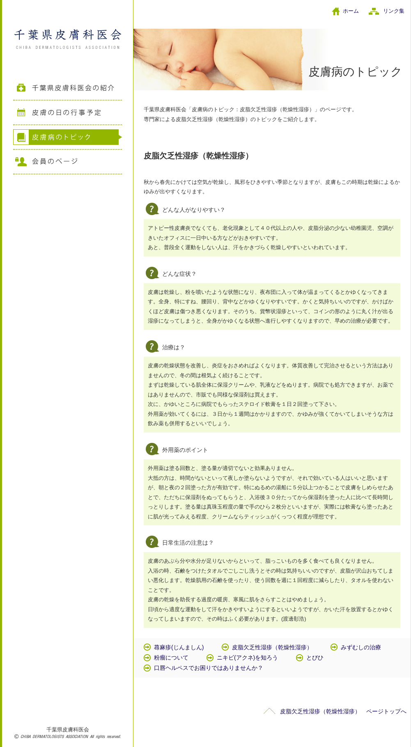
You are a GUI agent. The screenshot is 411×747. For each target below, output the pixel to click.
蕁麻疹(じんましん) (179, 647)
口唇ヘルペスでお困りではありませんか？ (208, 668)
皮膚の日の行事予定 (67, 113)
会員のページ (67, 162)
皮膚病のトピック (67, 137)
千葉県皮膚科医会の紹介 (67, 88)
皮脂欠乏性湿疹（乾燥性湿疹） (272, 647)
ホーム (351, 11)
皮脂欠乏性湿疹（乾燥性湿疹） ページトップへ (343, 711)
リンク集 (393, 11)
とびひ (315, 657)
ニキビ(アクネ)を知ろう (247, 657)
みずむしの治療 (361, 647)
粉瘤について (171, 657)
